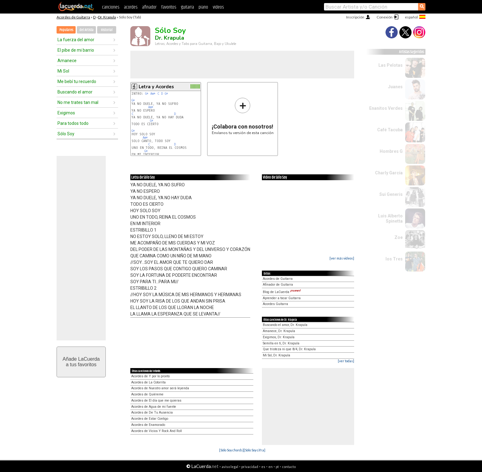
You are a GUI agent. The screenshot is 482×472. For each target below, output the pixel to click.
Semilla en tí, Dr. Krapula (281, 343)
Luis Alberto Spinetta (390, 218)
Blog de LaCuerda (282, 292)
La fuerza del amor (75, 39)
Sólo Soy (65, 133)
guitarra (187, 7)
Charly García (389, 172)
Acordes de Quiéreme (147, 394)
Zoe (398, 237)
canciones (110, 7)
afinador (149, 7)
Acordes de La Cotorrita (148, 382)
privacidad (249, 467)
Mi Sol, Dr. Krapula (276, 355)
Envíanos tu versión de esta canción (243, 116)
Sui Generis (391, 194)
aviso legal (230, 467)
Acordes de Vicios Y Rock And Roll (156, 431)
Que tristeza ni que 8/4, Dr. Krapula (289, 349)
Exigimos (66, 112)
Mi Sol (63, 71)
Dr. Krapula (107, 17)
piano (203, 7)
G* (146, 94)
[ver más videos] (342, 258)
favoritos (168, 7)
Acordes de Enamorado (148, 425)
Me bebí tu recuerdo (76, 81)
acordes (130, 7)
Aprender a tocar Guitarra (282, 298)
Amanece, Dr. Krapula (279, 331)
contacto (289, 467)
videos (218, 7)
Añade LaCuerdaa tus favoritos (81, 361)
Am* (153, 94)
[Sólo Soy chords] (231, 450)
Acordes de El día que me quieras (156, 401)
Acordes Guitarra (275, 304)
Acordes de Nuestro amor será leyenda (160, 388)
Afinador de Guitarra (278, 285)
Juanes (395, 86)
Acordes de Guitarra (73, 17)
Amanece (67, 60)
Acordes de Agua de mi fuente (153, 407)
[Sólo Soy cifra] (254, 450)
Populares (66, 30)
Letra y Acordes (156, 87)
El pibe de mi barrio (75, 50)
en (270, 467)
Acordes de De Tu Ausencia (152, 412)
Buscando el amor (75, 91)
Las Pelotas (390, 65)
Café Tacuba (390, 129)
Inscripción (355, 17)
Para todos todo (73, 123)
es (263, 467)
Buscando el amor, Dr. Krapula (285, 325)
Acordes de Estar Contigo (149, 419)
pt (277, 467)
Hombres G (391, 151)
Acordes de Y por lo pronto (150, 376)
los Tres (394, 258)
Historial (107, 30)
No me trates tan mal (77, 102)
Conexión (385, 17)
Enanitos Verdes (386, 108)
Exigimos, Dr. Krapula (278, 337)
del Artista (86, 30)
